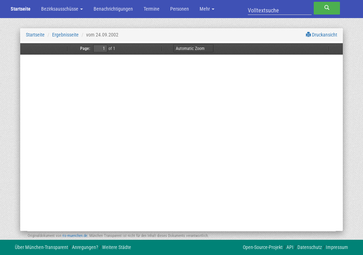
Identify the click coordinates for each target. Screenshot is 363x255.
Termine (152, 9)
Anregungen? (85, 247)
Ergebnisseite (65, 35)
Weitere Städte (116, 247)
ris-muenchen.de (74, 235)
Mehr (207, 9)
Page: (85, 48)
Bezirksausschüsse (62, 9)
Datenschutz (309, 247)
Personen (179, 9)
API (290, 247)
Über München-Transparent (41, 247)
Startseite (20, 9)
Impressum (337, 247)
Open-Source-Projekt (263, 247)
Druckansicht (321, 35)
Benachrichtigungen (113, 9)
